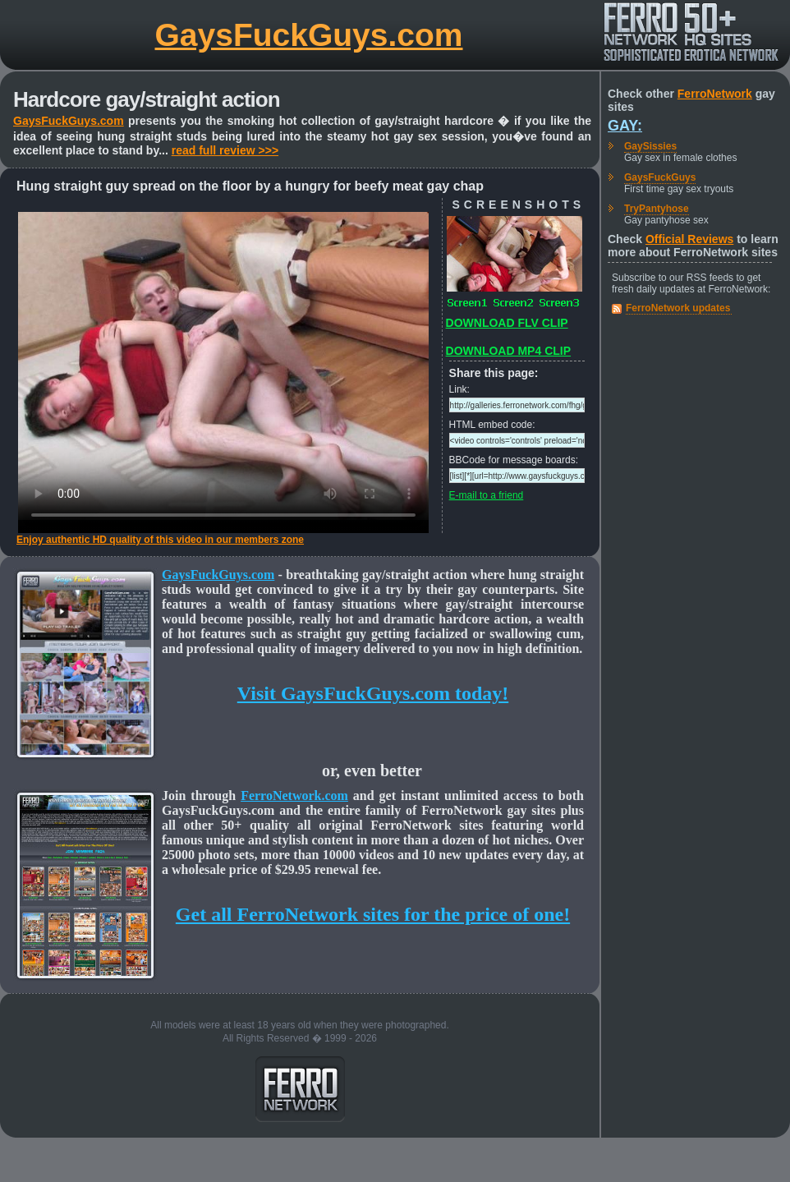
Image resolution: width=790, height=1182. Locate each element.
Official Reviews (689, 239)
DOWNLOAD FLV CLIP (507, 322)
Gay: (625, 125)
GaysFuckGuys (660, 177)
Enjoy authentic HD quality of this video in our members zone (160, 539)
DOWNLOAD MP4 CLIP (508, 350)
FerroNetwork (714, 93)
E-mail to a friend (486, 495)
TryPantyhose (656, 208)
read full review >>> (225, 150)
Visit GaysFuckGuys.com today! (372, 693)
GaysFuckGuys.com (309, 35)
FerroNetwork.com (294, 796)
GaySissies (650, 146)
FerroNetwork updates (678, 308)
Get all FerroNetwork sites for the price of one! (373, 914)
